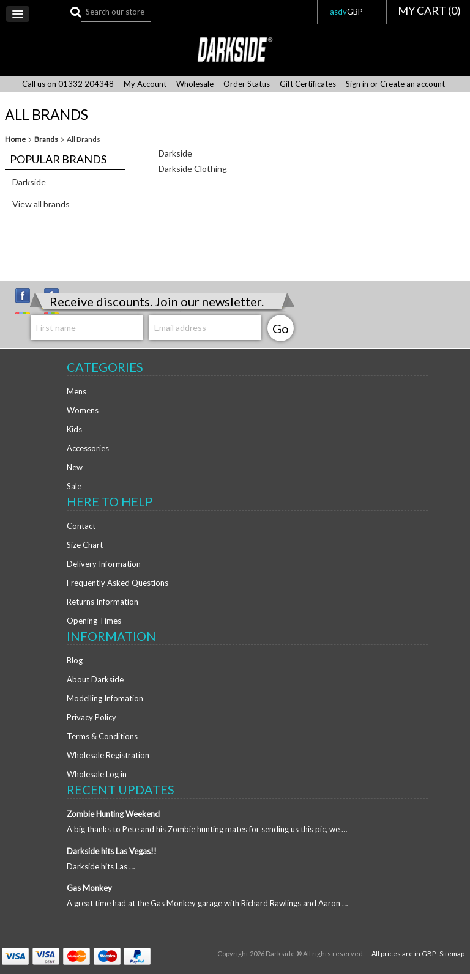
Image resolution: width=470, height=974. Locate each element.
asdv (352, 12)
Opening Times (94, 620)
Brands (46, 139)
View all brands (41, 204)
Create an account (412, 84)
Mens (76, 391)
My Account (145, 84)
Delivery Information (104, 564)
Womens (83, 410)
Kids (74, 429)
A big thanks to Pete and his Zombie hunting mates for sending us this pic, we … (207, 829)
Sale (74, 486)
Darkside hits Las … (101, 866)
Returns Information (102, 602)
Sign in (357, 84)
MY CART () (429, 10)
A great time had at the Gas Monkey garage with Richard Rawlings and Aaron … (207, 903)
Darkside (29, 182)
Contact (81, 526)
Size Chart (85, 545)
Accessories (88, 448)
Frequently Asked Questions (117, 583)
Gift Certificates (308, 84)
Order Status (246, 84)
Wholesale (195, 84)
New (75, 467)
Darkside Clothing (193, 168)
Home (15, 139)
